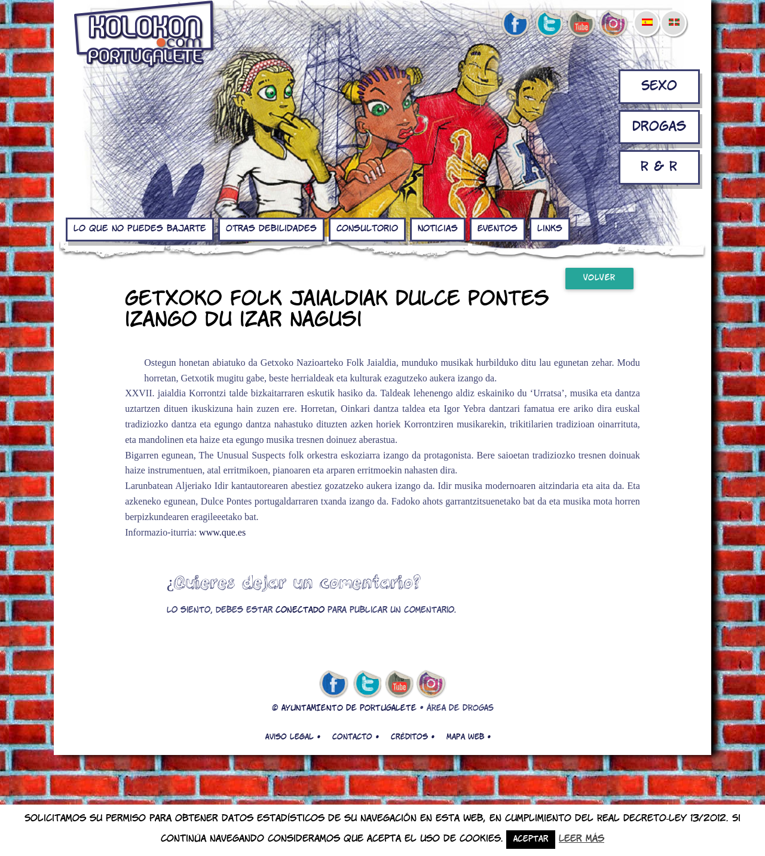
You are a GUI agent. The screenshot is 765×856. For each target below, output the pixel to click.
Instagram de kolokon (614, 24)
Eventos (498, 229)
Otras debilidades (271, 229)
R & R (659, 167)
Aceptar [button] (530, 839)
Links (549, 229)
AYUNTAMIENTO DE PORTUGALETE (349, 709)
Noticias (438, 229)
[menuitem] (647, 14)
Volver (599, 278)
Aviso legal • (292, 737)
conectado (300, 611)
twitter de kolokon (548, 24)
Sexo (659, 86)
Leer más (581, 838)
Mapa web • (468, 737)
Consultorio (367, 229)
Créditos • (412, 737)
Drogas (659, 127)
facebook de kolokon (515, 24)
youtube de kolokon (581, 24)
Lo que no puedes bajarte (140, 229)
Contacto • (355, 737)
